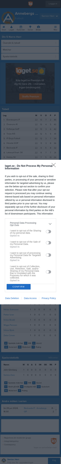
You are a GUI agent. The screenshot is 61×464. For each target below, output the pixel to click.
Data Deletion (12, 298)
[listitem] (30, 224)
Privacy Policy (49, 298)
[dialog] (30, 232)
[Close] (55, 166)
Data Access (30, 298)
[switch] (48, 231)
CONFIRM (19, 286)
